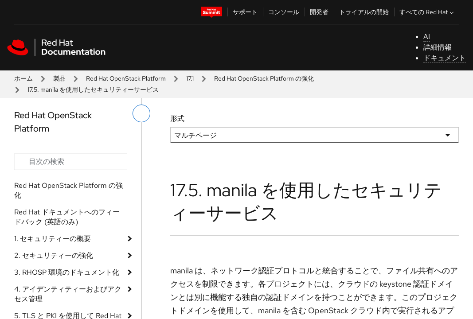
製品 (59, 78)
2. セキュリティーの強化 (53, 255)
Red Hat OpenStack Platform (126, 78)
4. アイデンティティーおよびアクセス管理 (67, 293)
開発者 (319, 12)
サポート (245, 12)
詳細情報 (437, 47)
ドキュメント (444, 57)
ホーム (23, 78)
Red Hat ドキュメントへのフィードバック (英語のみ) (67, 216)
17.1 (190, 78)
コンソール (283, 12)
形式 (177, 118)
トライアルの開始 (364, 12)
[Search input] (70, 161)
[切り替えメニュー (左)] (141, 113)
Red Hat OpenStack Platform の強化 (264, 78)
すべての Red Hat (427, 12)
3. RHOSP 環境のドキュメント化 (66, 272)
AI (426, 36)
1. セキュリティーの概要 (52, 238)
